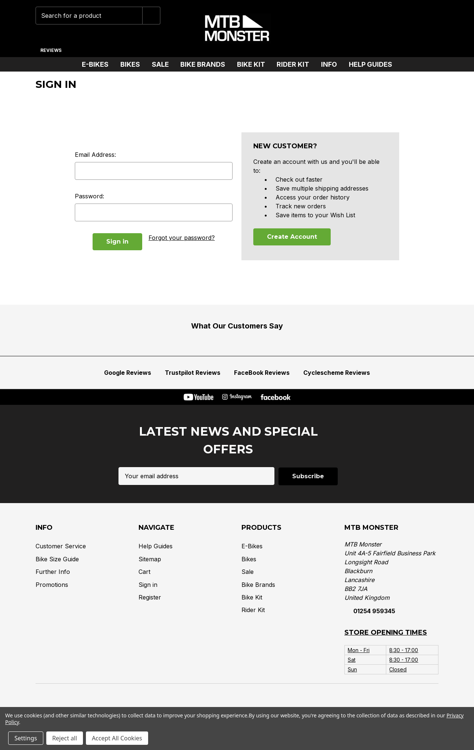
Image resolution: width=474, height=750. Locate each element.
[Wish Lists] (382, 28)
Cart (144, 571)
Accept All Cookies (117, 738)
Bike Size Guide (57, 558)
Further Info (53, 571)
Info (332, 64)
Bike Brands (205, 64)
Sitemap (149, 558)
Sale (163, 64)
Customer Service (61, 546)
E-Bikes (98, 64)
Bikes (133, 64)
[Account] (404, 28)
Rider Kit (296, 64)
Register (149, 597)
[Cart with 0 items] (427, 28)
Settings (25, 738)
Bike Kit (254, 64)
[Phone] (359, 28)
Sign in (147, 584)
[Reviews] (51, 47)
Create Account (292, 236)
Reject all (64, 738)
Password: (89, 196)
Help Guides (370, 64)
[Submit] (151, 15)
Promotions (52, 584)
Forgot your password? (181, 237)
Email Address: (95, 154)
